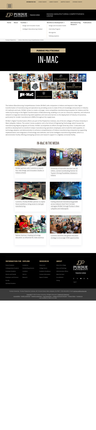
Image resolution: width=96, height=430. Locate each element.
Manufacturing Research (75, 23)
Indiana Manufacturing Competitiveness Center (65, 15)
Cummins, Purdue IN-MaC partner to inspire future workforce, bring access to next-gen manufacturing (30, 204)
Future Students (42, 2)
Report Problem (43, 277)
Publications (87, 23)
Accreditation (59, 277)
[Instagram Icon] (84, 278)
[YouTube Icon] (80, 278)
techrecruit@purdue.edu (80, 291)
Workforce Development (56, 23)
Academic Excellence (45, 271)
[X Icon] (77, 278)
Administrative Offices (62, 271)
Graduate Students (11, 271)
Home (9, 23)
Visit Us (24, 274)
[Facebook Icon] (73, 278)
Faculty (7, 280)
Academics (25, 265)
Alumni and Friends (11, 274)
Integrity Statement (36, 296)
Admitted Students (65, 2)
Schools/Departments (28, 268)
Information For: (31, 2)
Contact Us (80, 296)
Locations (25, 271)
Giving (58, 280)
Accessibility (16, 296)
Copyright (29, 294)
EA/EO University (25, 296)
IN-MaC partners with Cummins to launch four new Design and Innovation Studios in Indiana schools (30, 170)
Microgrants (52, 32)
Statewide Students (77, 2)
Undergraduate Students (12, 268)
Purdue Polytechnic (11, 40)
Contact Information (44, 274)
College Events (43, 268)
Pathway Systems (54, 36)
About (16, 23)
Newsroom (42, 265)
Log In (75, 282)
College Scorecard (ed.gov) (60, 296)
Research (24, 277)
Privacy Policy (71, 296)
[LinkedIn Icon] (87, 278)
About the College (61, 265)
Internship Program (54, 29)
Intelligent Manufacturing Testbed (32, 29)
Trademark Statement (63, 294)
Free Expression (47, 296)
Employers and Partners (12, 277)
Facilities (24, 23)
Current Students (53, 2)
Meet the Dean (60, 274)
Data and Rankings (61, 268)
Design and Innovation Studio (31, 25)
